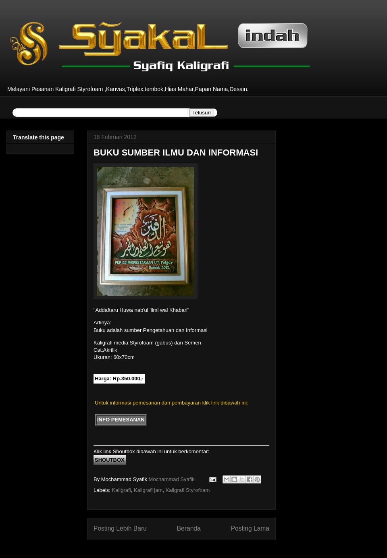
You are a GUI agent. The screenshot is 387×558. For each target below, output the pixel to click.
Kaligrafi (121, 490)
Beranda (189, 528)
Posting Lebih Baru (120, 528)
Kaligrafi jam (148, 490)
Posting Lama (250, 528)
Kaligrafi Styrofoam (188, 490)
